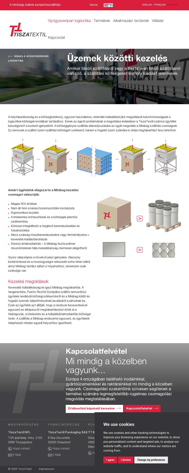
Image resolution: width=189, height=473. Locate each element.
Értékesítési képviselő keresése (91, 408)
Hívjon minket (21, 449)
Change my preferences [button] (151, 459)
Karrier (94, 5)
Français (160, 5)
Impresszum (46, 469)
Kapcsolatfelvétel (139, 408)
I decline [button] (126, 459)
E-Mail (17, 455)
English (147, 5)
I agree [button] (110, 459)
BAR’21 (108, 5)
